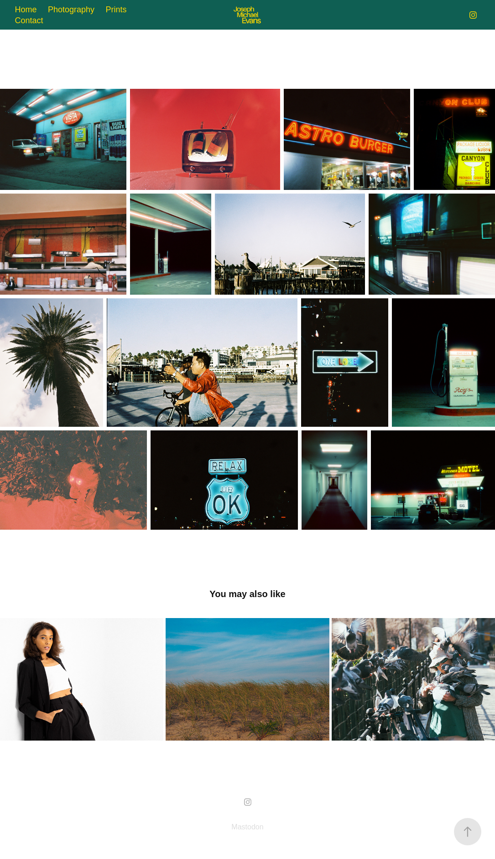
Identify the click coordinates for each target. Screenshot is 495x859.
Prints (116, 9)
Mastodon (247, 827)
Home (26, 9)
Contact (29, 20)
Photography (71, 9)
